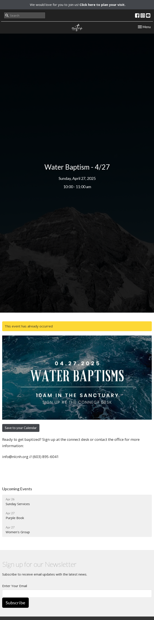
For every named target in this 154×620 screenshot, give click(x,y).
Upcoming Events (17, 488)
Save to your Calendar (21, 428)
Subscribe (15, 602)
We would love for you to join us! (77, 4)
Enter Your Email (14, 586)
